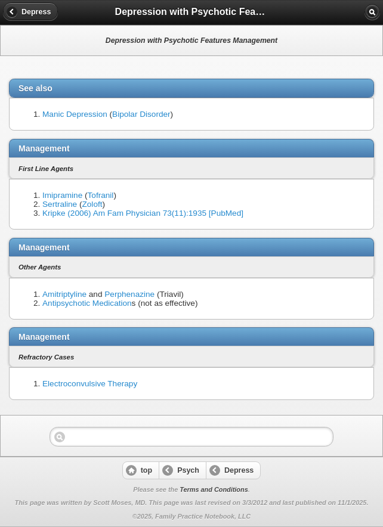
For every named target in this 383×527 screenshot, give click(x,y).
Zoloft (92, 204)
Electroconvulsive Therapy (89, 383)
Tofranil (101, 195)
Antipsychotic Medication (87, 303)
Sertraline (59, 204)
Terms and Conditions (214, 489)
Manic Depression (74, 114)
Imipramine (62, 195)
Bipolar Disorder (141, 114)
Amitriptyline (64, 294)
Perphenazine (129, 294)
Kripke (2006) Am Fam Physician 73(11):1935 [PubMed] (142, 213)
